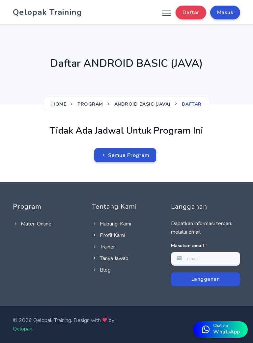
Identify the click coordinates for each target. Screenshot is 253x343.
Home (58, 104)
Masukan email (189, 246)
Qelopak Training (47, 12)
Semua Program (125, 155)
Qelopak (22, 328)
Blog (101, 270)
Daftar (191, 12)
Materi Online (32, 223)
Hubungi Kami (111, 223)
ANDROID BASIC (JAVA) (142, 104)
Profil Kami (108, 235)
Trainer (103, 247)
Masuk (225, 12)
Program (90, 104)
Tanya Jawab (110, 258)
